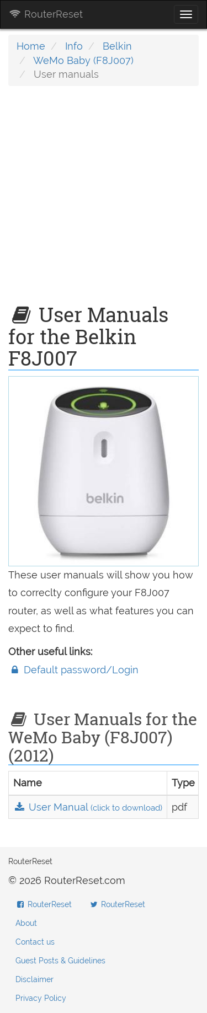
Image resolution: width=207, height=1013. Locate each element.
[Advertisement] (103, 200)
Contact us (35, 941)
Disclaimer (34, 979)
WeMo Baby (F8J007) (83, 60)
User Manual (87, 807)
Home (31, 46)
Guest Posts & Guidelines (60, 960)
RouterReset (46, 14)
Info (74, 46)
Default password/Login (73, 670)
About (26, 923)
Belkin (117, 46)
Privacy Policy (40, 998)
